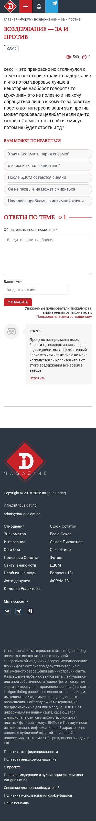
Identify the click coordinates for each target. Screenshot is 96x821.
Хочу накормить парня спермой (38, 154)
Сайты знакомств (20, 565)
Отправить (18, 302)
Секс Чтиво (60, 549)
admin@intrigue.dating (22, 514)
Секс (11, 49)
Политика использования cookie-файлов (38, 795)
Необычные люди (20, 573)
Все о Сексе (60, 534)
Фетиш (56, 557)
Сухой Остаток (63, 526)
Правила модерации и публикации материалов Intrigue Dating (43, 777)
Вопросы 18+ (62, 573)
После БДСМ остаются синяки (37, 177)
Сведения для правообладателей (31, 788)
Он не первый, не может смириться (41, 189)
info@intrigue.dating (20, 505)
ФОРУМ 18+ (60, 581)
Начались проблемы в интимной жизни (46, 201)
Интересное (14, 542)
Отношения (14, 526)
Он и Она (12, 549)
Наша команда (16, 803)
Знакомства (15, 534)
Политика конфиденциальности (31, 752)
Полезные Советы (21, 557)
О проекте (12, 767)
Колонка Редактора (22, 588)
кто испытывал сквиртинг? (34, 165)
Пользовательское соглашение (30, 759)
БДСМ (55, 565)
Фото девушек (17, 581)
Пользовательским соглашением (64, 316)
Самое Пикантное (66, 542)
